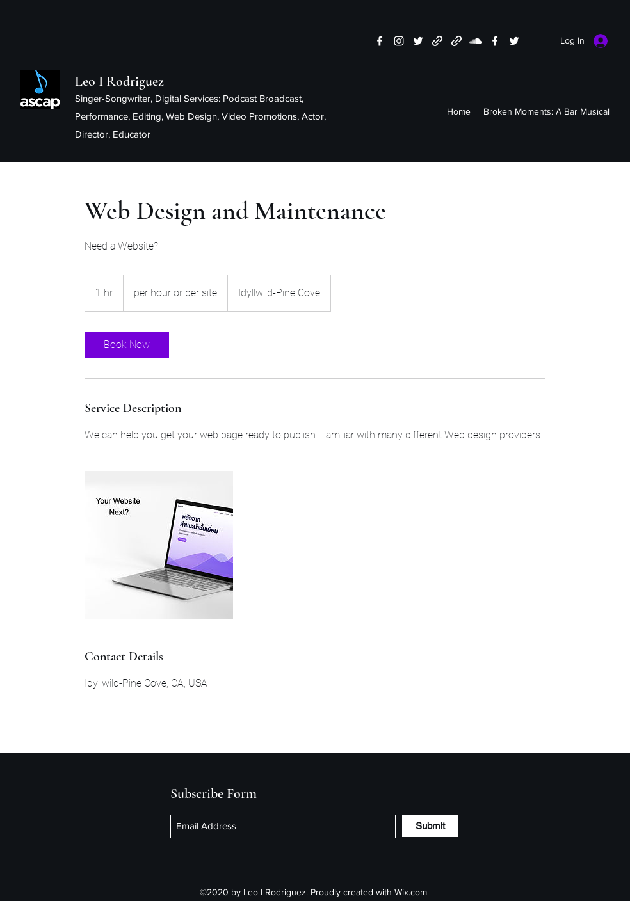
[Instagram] (398, 41)
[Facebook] (379, 41)
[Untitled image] (159, 545)
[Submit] (430, 826)
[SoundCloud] (475, 41)
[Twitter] (418, 41)
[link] (127, 345)
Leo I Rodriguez (119, 81)
